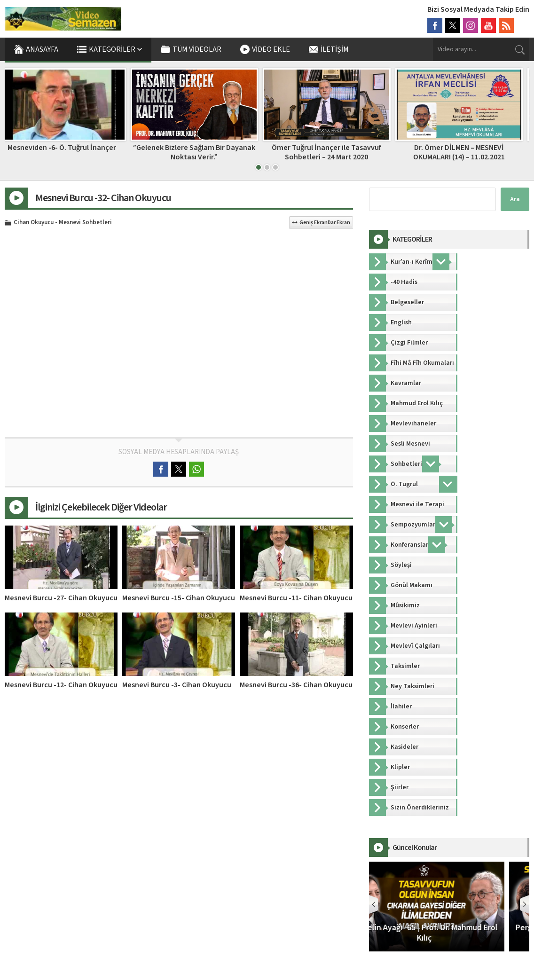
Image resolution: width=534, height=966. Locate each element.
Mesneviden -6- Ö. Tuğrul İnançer (68, 147)
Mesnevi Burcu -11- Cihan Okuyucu (296, 598)
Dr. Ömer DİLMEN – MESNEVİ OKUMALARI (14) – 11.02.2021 (465, 152)
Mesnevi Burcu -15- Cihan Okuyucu (178, 598)
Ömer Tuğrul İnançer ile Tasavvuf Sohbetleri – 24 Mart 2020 (333, 152)
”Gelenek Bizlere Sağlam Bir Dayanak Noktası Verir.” (201, 152)
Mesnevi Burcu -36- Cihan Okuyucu (296, 685)
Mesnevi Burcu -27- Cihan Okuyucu (61, 598)
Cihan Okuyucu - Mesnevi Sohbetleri (63, 223)
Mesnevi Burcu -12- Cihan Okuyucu (61, 685)
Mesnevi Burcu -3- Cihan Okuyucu (176, 685)
